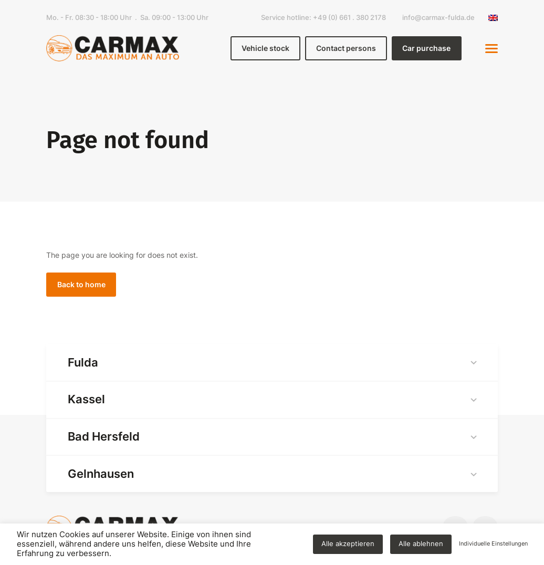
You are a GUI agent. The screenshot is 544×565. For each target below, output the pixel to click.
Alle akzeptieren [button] (347, 544)
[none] (490, 18)
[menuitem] (490, 18)
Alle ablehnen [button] (421, 544)
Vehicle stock (265, 48)
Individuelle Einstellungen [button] (493, 543)
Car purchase (426, 48)
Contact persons (346, 48)
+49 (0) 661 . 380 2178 (349, 18)
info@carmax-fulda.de (438, 18)
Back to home (81, 284)
